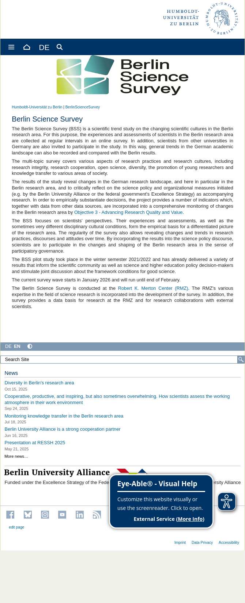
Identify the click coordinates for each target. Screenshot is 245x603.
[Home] (26, 47)
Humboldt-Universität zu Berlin (37, 107)
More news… (16, 456)
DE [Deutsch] (8, 346)
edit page (16, 527)
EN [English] (17, 346)
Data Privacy (202, 543)
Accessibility (229, 543)
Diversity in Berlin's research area (39, 382)
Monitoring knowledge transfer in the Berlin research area (63, 415)
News (11, 373)
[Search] (241, 360)
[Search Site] (122, 360)
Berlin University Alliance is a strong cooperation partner (62, 429)
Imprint (180, 543)
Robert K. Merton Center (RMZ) (153, 288)
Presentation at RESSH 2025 (34, 442)
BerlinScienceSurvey (82, 107)
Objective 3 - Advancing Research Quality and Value (128, 212)
